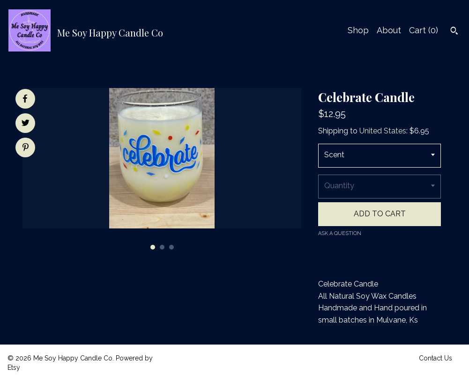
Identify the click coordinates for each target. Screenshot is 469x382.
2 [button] (162, 247)
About (389, 30)
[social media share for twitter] (26, 124)
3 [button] (171, 247)
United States (382, 130)
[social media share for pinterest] (26, 148)
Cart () (423, 30)
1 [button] (152, 247)
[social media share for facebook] (25, 99)
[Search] (454, 32)
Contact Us (435, 358)
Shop (358, 30)
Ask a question (339, 233)
